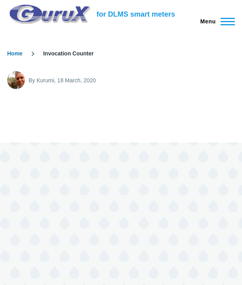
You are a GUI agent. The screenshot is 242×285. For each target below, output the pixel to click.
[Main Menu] (215, 21)
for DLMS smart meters (135, 14)
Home (15, 53)
